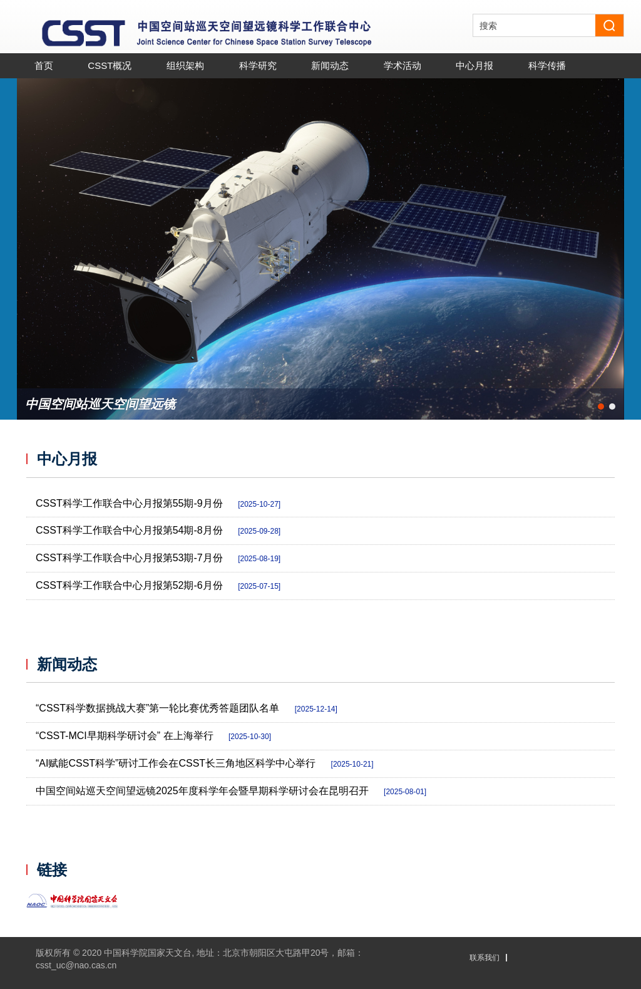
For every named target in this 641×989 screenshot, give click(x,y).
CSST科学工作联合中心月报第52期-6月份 (158, 585)
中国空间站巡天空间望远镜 (100, 404)
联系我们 (484, 957)
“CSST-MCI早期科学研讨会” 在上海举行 (153, 735)
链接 (52, 870)
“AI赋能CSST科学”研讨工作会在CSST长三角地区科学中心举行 (205, 763)
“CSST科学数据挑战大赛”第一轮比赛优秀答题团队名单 (186, 708)
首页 (43, 65)
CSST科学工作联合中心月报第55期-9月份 (158, 503)
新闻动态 (67, 664)
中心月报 (67, 459)
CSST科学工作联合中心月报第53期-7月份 (158, 557)
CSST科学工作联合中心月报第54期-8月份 (158, 530)
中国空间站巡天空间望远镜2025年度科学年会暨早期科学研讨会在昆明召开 (231, 790)
